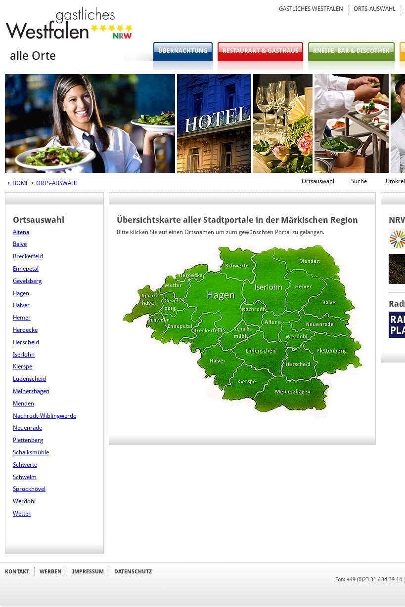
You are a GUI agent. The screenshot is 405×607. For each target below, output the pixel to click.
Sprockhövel (29, 489)
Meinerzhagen (31, 391)
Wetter (22, 513)
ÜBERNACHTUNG (183, 50)
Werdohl (24, 501)
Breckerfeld (28, 256)
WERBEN (51, 571)
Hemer (22, 317)
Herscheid (26, 342)
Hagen (21, 293)
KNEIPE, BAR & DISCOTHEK (351, 50)
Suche (359, 181)
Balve (20, 244)
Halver (21, 305)
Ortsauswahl (318, 181)
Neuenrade (27, 427)
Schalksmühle (31, 452)
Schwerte (25, 464)
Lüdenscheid (29, 378)
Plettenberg (28, 440)
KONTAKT (17, 571)
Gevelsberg (27, 281)
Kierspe (22, 366)
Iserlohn (24, 354)
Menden (23, 403)
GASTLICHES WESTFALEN (311, 8)
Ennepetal (26, 268)
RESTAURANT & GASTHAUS (260, 50)
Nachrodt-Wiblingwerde (44, 415)
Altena (21, 232)
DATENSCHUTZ (133, 571)
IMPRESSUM (88, 571)
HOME (20, 183)
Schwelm (25, 477)
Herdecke (25, 329)
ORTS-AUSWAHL (375, 8)
